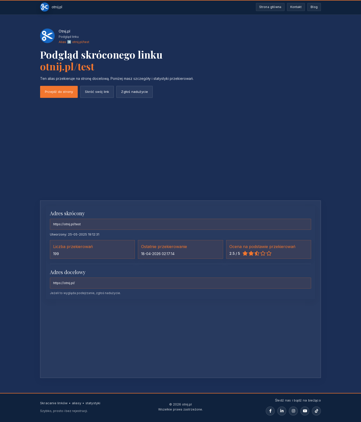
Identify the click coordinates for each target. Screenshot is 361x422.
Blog (314, 7)
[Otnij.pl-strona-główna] (51, 7)
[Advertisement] (180, 159)
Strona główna (270, 7)
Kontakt (296, 7)
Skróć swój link (97, 92)
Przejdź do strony (59, 92)
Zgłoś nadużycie (134, 92)
